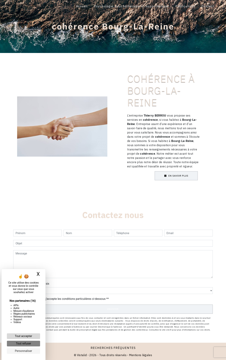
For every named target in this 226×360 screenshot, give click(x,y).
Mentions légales (140, 355)
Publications (185, 6)
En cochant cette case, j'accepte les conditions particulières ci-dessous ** (63, 299)
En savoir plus (176, 175)
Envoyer (113, 309)
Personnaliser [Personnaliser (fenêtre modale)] (23, 351)
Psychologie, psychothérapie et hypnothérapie (131, 6)
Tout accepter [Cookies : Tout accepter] (23, 336)
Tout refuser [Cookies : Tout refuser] (23, 343)
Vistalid (82, 355)
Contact (207, 6)
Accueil (82, 6)
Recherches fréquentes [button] (113, 348)
